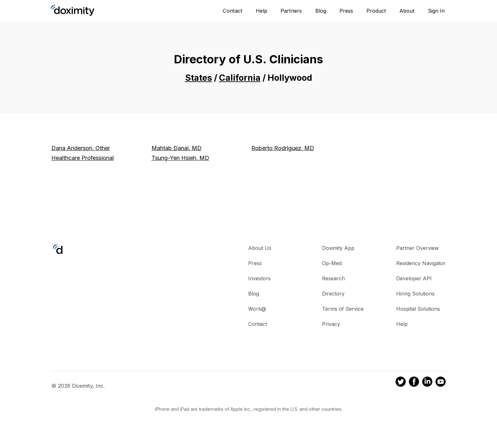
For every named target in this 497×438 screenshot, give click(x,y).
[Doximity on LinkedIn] (427, 382)
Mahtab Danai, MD (177, 148)
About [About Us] (407, 11)
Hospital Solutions (418, 309)
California (240, 78)
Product (376, 11)
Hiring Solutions (415, 293)
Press (346, 11)
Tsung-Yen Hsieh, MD (180, 158)
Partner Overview (417, 248)
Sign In (436, 11)
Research (333, 278)
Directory (333, 293)
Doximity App (338, 248)
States (198, 78)
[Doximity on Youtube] (441, 382)
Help (261, 11)
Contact (232, 11)
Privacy (331, 324)
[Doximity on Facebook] (414, 382)
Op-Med (332, 263)
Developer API (414, 278)
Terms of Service (343, 309)
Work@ (257, 309)
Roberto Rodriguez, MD (282, 148)
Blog (320, 11)
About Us (259, 248)
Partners (291, 11)
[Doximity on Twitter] (401, 382)
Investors (259, 278)
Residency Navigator (421, 263)
